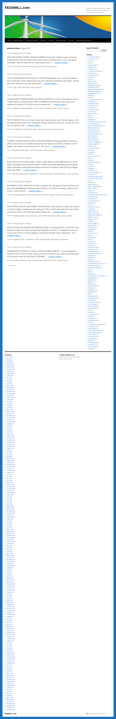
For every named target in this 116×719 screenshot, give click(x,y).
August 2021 (10, 472)
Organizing (91, 237)
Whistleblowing (92, 343)
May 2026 (9, 359)
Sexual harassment (93, 302)
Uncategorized (17, 129)
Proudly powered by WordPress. (97, 713)
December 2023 (11, 415)
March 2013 (10, 673)
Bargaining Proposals (19, 260)
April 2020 (9, 503)
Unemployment (92, 328)
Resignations (91, 290)
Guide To (43, 40)
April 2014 (9, 649)
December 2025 (11, 369)
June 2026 (9, 357)
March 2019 (10, 529)
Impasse (90, 190)
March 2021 (10, 482)
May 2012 (9, 693)
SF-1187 (71, 40)
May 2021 (9, 478)
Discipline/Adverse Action (20, 150)
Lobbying (90, 209)
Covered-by (91, 111)
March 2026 (10, 363)
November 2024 (11, 393)
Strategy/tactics (92, 308)
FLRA (14, 87)
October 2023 (10, 420)
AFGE (90, 61)
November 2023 (11, 418)
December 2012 (11, 679)
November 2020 (11, 488)
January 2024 (10, 413)
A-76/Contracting (93, 57)
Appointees (91, 67)
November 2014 (11, 634)
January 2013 (10, 677)
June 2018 (9, 547)
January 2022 (10, 462)
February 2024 (10, 411)
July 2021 (9, 474)
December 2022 (11, 440)
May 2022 (9, 454)
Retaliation (91, 292)
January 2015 (10, 630)
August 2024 (10, 399)
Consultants (91, 107)
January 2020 (10, 509)
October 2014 (10, 636)
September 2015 (11, 614)
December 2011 (11, 703)
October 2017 (10, 563)
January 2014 (10, 655)
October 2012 (10, 683)
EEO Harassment (93, 130)
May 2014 (9, 647)
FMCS (90, 158)
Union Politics (92, 334)
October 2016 (10, 588)
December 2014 (11, 632)
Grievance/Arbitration (26, 108)
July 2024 (9, 401)
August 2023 (10, 424)
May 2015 (9, 622)
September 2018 (11, 541)
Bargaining (91, 83)
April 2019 (9, 527)
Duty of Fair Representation (95, 126)
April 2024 (9, 407)
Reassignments (92, 278)
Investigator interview (53, 215)
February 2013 (10, 675)
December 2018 (11, 535)
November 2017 (11, 561)
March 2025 (10, 385)
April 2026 (9, 361)
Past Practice (91, 245)
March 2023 (10, 434)
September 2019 (11, 517)
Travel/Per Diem (92, 320)
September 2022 (11, 446)
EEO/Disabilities (92, 132)
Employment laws (32, 66)
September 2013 (11, 663)
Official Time (91, 233)
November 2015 (11, 610)
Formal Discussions (31, 215)
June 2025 (9, 379)
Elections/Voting (92, 140)
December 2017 (11, 559)
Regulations (91, 280)
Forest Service (35, 195)
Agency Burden (92, 65)
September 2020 (11, 493)
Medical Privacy (92, 213)
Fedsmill (90, 150)
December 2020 (11, 486)
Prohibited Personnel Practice (96, 263)
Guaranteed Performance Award (49, 239)
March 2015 (10, 626)
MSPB (90, 221)
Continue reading (61, 63)
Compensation (29, 239)
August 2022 (10, 448)
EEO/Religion (92, 136)
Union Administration (19, 195)
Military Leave (92, 217)
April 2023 (9, 432)
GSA (42, 195)
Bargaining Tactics (18, 239)
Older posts (11, 265)
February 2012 (10, 699)
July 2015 (9, 618)
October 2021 (10, 468)
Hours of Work (92, 188)
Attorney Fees (92, 75)
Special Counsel (92, 306)
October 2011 (10, 707)
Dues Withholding (93, 124)
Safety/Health (92, 296)
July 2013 (9, 665)
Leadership (91, 203)
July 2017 (9, 570)
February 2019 (10, 531)
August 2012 (10, 687)
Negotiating (91, 229)
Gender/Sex (91, 170)
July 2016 (9, 594)
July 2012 (9, 689)
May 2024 (9, 405)
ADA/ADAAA (92, 59)
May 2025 (9, 381)
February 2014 (10, 653)
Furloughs (91, 168)
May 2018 (9, 549)
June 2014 (9, 645)
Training (90, 316)
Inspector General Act (60, 174)
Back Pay (90, 81)
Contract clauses (37, 260)
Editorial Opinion (93, 128)
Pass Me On (91, 243)
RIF (89, 294)
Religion (90, 282)
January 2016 (10, 606)
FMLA (90, 160)
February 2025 (10, 387)
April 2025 (9, 383)
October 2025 (10, 371)
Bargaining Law (92, 87)
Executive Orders (93, 148)
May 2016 (9, 598)
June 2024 (9, 403)
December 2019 (11, 511)
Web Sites (58, 195)
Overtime (90, 241)
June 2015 (9, 620)
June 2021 (9, 476)
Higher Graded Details (94, 186)
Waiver (55, 108)
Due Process (38, 150)
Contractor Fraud (92, 109)
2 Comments (64, 239)
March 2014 (10, 651)
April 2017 (9, 576)
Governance (91, 174)
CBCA (90, 97)
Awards (90, 77)
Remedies (90, 284)
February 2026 (10, 365)
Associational (91, 73)
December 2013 (11, 657)
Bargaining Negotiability (95, 89)
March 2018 (10, 553)
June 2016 (9, 596)
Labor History (92, 199)
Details (90, 117)
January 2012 (10, 701)
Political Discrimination (94, 253)
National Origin (92, 223)
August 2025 (10, 375)
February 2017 (10, 580)
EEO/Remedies (92, 138)
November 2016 (11, 586)
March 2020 (10, 505)
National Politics (92, 225)
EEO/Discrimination (19, 215)
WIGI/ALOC (91, 345)
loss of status (48, 129)
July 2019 (9, 521)
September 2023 (11, 422)
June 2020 (9, 499)
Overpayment (48, 108)
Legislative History (93, 207)
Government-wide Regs (94, 176)
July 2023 (9, 426)
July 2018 (9, 545)
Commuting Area (93, 103)
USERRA (90, 340)
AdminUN (28, 53)
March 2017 (10, 578)
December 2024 (11, 391)
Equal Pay (91, 146)
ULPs (39, 215)
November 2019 (11, 513)
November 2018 (11, 537)
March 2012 (10, 697)
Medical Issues (92, 211)
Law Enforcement (93, 201)
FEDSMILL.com (17, 7)
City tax (41, 108)
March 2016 (10, 602)
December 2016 (11, 584)
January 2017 (10, 582)
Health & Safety (92, 184)
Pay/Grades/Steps (93, 247)
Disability (90, 120)
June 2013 (9, 667)
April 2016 (9, 600)
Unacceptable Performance (95, 324)
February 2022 (10, 460)
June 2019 (9, 523)
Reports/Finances (93, 286)
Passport (51, 195)
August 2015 (10, 616)
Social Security (92, 304)
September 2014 (11, 638)
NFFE (46, 195)
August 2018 (10, 543)
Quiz (89, 270)
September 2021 (11, 470)
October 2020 (10, 490)
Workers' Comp (92, 347)
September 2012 (11, 685)
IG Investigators (48, 174)
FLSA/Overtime (92, 156)
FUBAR (90, 166)
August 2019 (10, 519)
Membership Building (94, 215)
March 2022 (10, 458)
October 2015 (10, 612)
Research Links (61, 40)
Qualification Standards (94, 267)
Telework (90, 312)
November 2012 (11, 681)
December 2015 (11, 608)
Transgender (91, 318)
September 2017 (11, 566)
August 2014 (10, 641)
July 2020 (9, 497)
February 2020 (10, 507)
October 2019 (10, 515)
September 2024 (11, 397)
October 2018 (10, 539)
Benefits (90, 95)
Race (89, 272)
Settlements (91, 300)
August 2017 (10, 568)
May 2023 (9, 430)
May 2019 (9, 525)
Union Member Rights (94, 332)
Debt (89, 115)
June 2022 (9, 452)
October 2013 (10, 661)
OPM (89, 235)
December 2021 (11, 464)
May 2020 (9, 501)
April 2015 (9, 624)
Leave (89, 205)
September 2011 (11, 709)
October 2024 (10, 395)
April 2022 (9, 456)
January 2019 (10, 533)
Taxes (89, 310)
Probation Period (92, 261)
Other (89, 239)
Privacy (51, 40)
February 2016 (10, 604)
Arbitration (16, 108)
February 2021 (10, 484)
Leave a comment (51, 66)
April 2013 (9, 671)
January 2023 (10, 438)
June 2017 (9, 572)
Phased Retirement (93, 251)
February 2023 (10, 436)
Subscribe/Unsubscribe (83, 40)
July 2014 (9, 643)
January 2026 (10, 367)
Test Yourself (91, 314)
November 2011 (11, 705)
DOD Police (26, 87)
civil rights (40, 129)
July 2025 (9, 377)
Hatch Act (91, 182)
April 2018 (9, 551)
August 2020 (10, 495)
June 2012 (9, 691)
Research (90, 288)
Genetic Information (93, 172)
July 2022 (9, 450)
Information (91, 192)
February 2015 (10, 628)
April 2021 (9, 480)
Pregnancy (91, 255)
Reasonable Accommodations (96, 276)
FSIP (89, 164)
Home (9, 40)
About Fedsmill (18, 40)
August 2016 (10, 592)
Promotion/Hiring (93, 265)
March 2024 (10, 409)
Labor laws (41, 66)
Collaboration (92, 101)
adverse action (32, 129)
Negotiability (91, 227)
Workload (90, 349)
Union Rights (17, 66)
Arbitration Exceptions (94, 71)
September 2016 (11, 590)
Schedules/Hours (92, 298)
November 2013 (11, 659)
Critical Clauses (92, 113)
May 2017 (9, 574)
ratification (91, 274)
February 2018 (10, 555)
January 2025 (10, 389)
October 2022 (10, 444)
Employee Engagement (94, 142)
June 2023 (9, 428)
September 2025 (11, 373)
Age (89, 63)
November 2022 (11, 442)
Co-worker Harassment (94, 99)
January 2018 (10, 557)
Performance (91, 249)
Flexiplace (91, 152)
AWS (89, 79)
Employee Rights (93, 144)
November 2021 (11, 466)
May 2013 (9, 669)
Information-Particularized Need (97, 195)
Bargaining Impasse (93, 85)
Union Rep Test (92, 336)
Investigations (33, 174)
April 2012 (9, 695)
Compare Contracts (31, 40)
